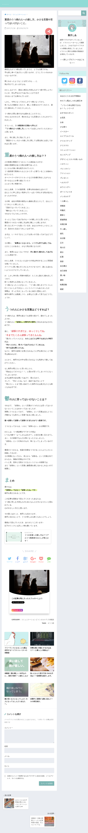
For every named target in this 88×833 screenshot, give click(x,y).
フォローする (17, 608)
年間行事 (63, 223)
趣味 (61, 278)
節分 (61, 250)
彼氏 (61, 232)
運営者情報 (35, 826)
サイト (7, 764)
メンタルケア (42, 618)
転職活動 (63, 282)
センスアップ (65, 154)
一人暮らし (64, 200)
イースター (64, 131)
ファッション (65, 172)
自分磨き (63, 264)
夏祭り (62, 214)
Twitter (64, 84)
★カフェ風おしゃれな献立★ (70, 100)
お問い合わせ (46, 826)
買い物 (62, 273)
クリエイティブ (65, 140)
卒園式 (62, 209)
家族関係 (63, 218)
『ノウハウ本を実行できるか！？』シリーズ (69, 106)
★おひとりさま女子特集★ (69, 96)
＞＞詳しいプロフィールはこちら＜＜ (72, 61)
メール (7, 754)
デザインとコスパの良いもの (70, 158)
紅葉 (61, 255)
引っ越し (63, 227)
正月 (61, 241)
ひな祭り (63, 126)
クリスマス (64, 145)
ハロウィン (64, 163)
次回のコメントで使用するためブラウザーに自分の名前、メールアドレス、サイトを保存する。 (30, 775)
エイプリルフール (66, 136)
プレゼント (64, 177)
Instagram (72, 84)
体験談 (51, 618)
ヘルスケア (64, 181)
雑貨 (61, 287)
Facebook (80, 84)
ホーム (26, 826)
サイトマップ (59, 826)
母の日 (62, 246)
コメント (8, 725)
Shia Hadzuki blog (14, 3)
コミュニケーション (28, 618)
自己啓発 (63, 269)
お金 (61, 122)
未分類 (62, 236)
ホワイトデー (65, 186)
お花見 (62, 117)
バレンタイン (65, 168)
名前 (6, 744)
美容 (61, 259)
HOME (44, 822)
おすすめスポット (66, 113)
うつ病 (51, 621)
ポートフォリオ (65, 191)
